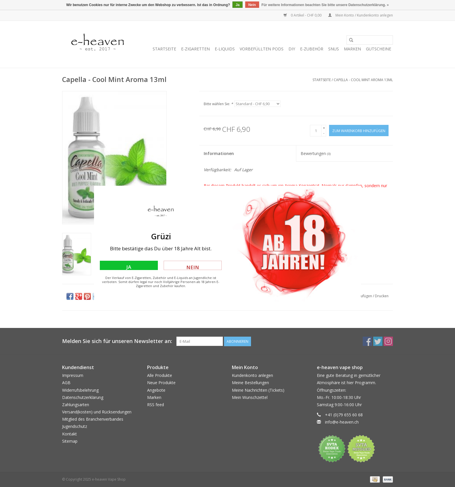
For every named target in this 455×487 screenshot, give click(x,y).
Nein (192, 267)
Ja (128, 267)
